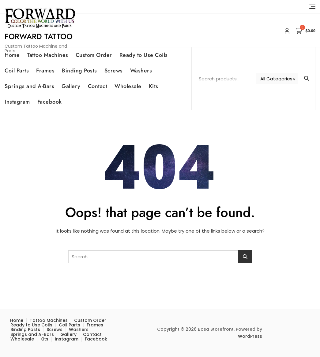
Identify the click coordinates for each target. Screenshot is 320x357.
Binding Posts (79, 71)
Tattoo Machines (47, 55)
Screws (113, 71)
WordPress (250, 336)
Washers (141, 71)
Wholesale (128, 86)
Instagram (17, 102)
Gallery (71, 86)
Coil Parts (17, 71)
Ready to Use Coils (143, 55)
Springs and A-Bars (29, 86)
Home (12, 55)
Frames (45, 71)
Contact (97, 86)
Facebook (49, 102)
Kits (153, 86)
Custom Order (94, 55)
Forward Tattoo (39, 36)
